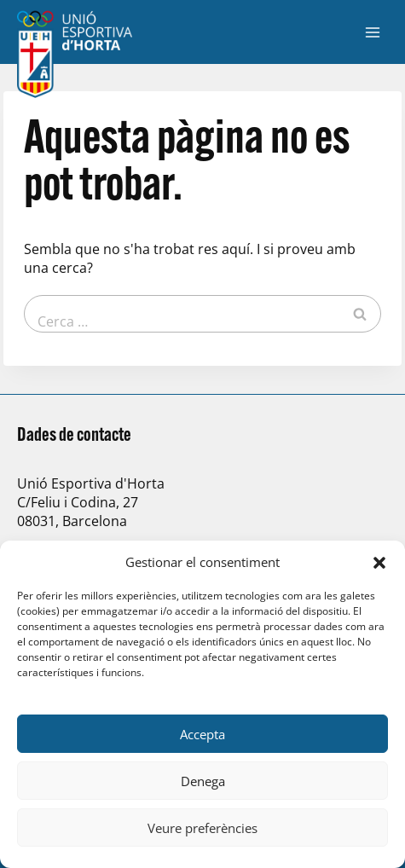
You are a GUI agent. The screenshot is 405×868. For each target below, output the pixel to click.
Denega (203, 781)
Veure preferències (202, 827)
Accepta (202, 734)
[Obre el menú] (372, 32)
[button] (379, 562)
